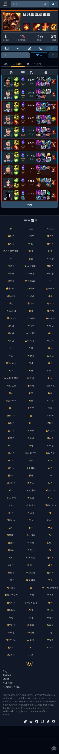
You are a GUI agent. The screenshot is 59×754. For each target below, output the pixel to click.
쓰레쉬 (50, 422)
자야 (50, 475)
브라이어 (50, 318)
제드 (50, 348)
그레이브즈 (30, 452)
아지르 (50, 400)
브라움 (50, 273)
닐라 (50, 602)
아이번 (50, 445)
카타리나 (11, 609)
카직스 (30, 550)
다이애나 (30, 580)
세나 (50, 333)
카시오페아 (30, 265)
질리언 (11, 422)
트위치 (11, 445)
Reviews (7, 674)
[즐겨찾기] (53, 4)
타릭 (11, 557)
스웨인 (11, 580)
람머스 (11, 475)
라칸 (50, 467)
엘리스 (11, 647)
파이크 (50, 520)
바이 (50, 378)
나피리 (50, 647)
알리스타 (11, 318)
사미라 (50, 415)
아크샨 (50, 258)
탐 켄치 (50, 310)
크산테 (50, 609)
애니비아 (11, 482)
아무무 (11, 467)
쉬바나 (30, 437)
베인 (30, 250)
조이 (30, 617)
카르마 (11, 550)
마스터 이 (11, 310)
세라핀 (30, 639)
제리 (50, 295)
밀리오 (50, 624)
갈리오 (11, 243)
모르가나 (11, 415)
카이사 (30, 632)
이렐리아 (11, 520)
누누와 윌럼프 (11, 378)
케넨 (30, 363)
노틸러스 (30, 490)
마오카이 (11, 624)
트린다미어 (11, 400)
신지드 (11, 430)
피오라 (30, 512)
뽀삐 (30, 310)
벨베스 (50, 265)
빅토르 (30, 497)
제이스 (30, 565)
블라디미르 (11, 288)
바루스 (30, 482)
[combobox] (15, 55)
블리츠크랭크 (11, 595)
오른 (50, 482)
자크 (30, 654)
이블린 (11, 437)
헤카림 (30, 542)
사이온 (11, 333)
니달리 (30, 295)
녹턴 (11, 617)
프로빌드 (17, 63)
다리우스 (30, 557)
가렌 (30, 370)
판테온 (30, 325)
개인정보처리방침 (11, 686)
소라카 (11, 348)
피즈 (30, 460)
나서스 (30, 288)
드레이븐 (30, 535)
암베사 (50, 542)
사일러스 (50, 490)
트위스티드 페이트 (11, 254)
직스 (30, 520)
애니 (11, 228)
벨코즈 (50, 236)
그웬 (50, 580)
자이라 (30, 624)
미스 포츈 (11, 385)
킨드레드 (50, 288)
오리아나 (11, 654)
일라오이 (50, 430)
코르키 (11, 542)
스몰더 (50, 617)
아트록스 (50, 385)
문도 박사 (11, 497)
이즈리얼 (30, 333)
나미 (50, 393)
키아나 (50, 370)
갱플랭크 (11, 535)
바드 (50, 460)
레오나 (30, 378)
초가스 (11, 460)
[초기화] (53, 55)
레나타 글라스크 (50, 587)
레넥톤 (11, 632)
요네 (50, 535)
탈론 (30, 393)
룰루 (30, 527)
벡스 (50, 527)
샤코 (11, 490)
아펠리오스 (50, 505)
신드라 (30, 595)
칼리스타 (50, 452)
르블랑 (11, 280)
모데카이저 (30, 340)
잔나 (11, 527)
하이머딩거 (30, 280)
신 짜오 (11, 265)
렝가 (30, 475)
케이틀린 (11, 587)
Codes (6, 678)
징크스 (50, 303)
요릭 (30, 348)
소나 (11, 505)
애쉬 (11, 393)
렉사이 (50, 437)
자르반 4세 (11, 639)
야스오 (50, 228)
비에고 (50, 325)
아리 (30, 445)
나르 (30, 647)
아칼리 (30, 355)
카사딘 (11, 512)
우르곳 (11, 273)
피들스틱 (11, 295)
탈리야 (50, 243)
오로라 (50, 595)
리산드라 (30, 572)
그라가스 (30, 318)
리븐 (30, 400)
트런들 (11, 572)
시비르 (11, 340)
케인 (30, 609)
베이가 (11, 565)
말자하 (30, 385)
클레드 (50, 355)
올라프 (11, 236)
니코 (50, 497)
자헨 (50, 632)
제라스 (30, 430)
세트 (50, 565)
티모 (11, 355)
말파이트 (11, 602)
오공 (30, 228)
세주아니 (30, 505)
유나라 (50, 557)
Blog (5, 671)
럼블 (30, 258)
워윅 (11, 370)
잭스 (11, 408)
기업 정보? (8, 682)
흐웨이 (50, 639)
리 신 (30, 243)
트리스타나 (11, 363)
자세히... (29, 204)
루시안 (50, 340)
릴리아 (50, 572)
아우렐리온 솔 (31, 602)
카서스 (11, 452)
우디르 (30, 303)
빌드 (6, 63)
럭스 (30, 422)
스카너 (30, 273)
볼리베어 (30, 467)
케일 (11, 303)
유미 (50, 408)
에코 (50, 363)
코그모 (30, 408)
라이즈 (11, 325)
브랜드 (30, 236)
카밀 (50, 250)
